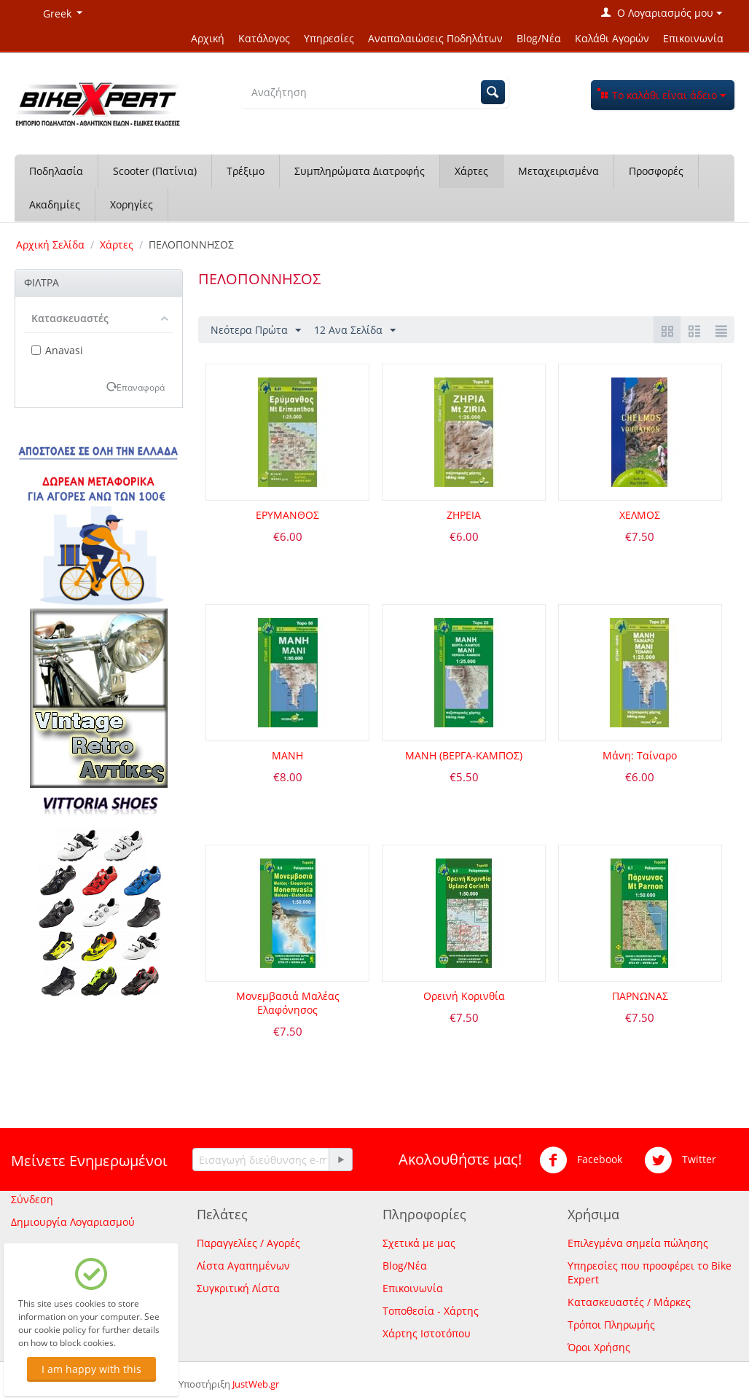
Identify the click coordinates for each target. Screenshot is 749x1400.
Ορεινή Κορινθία (464, 996)
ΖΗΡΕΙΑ (464, 515)
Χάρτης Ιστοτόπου (427, 1333)
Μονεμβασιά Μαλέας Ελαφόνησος (288, 1003)
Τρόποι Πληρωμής (611, 1324)
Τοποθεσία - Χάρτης (431, 1311)
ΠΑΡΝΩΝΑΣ (640, 996)
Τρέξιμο (245, 171)
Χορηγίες (131, 204)
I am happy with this (91, 1369)
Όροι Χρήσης (599, 1347)
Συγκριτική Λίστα (238, 1288)
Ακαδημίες (54, 204)
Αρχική (207, 38)
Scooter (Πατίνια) (155, 171)
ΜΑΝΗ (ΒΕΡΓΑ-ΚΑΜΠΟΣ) (463, 755)
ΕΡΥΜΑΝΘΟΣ (287, 515)
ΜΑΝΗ (287, 755)
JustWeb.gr (255, 1384)
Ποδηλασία (56, 171)
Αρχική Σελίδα (50, 244)
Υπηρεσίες (329, 38)
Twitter (680, 1160)
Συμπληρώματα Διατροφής (359, 171)
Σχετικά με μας (419, 1243)
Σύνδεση (32, 1199)
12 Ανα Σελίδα (355, 330)
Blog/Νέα (539, 38)
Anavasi (57, 350)
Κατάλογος (264, 38)
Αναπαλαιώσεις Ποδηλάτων (435, 38)
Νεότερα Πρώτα (256, 330)
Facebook (580, 1160)
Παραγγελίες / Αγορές (248, 1243)
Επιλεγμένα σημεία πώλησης (638, 1243)
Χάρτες (471, 171)
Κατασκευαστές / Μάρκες (629, 1302)
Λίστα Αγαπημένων (243, 1265)
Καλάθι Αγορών (612, 38)
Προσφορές (656, 171)
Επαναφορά (141, 387)
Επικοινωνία (693, 38)
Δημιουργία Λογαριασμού (73, 1222)
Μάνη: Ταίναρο (640, 755)
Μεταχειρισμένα (558, 171)
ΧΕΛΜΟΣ (639, 515)
